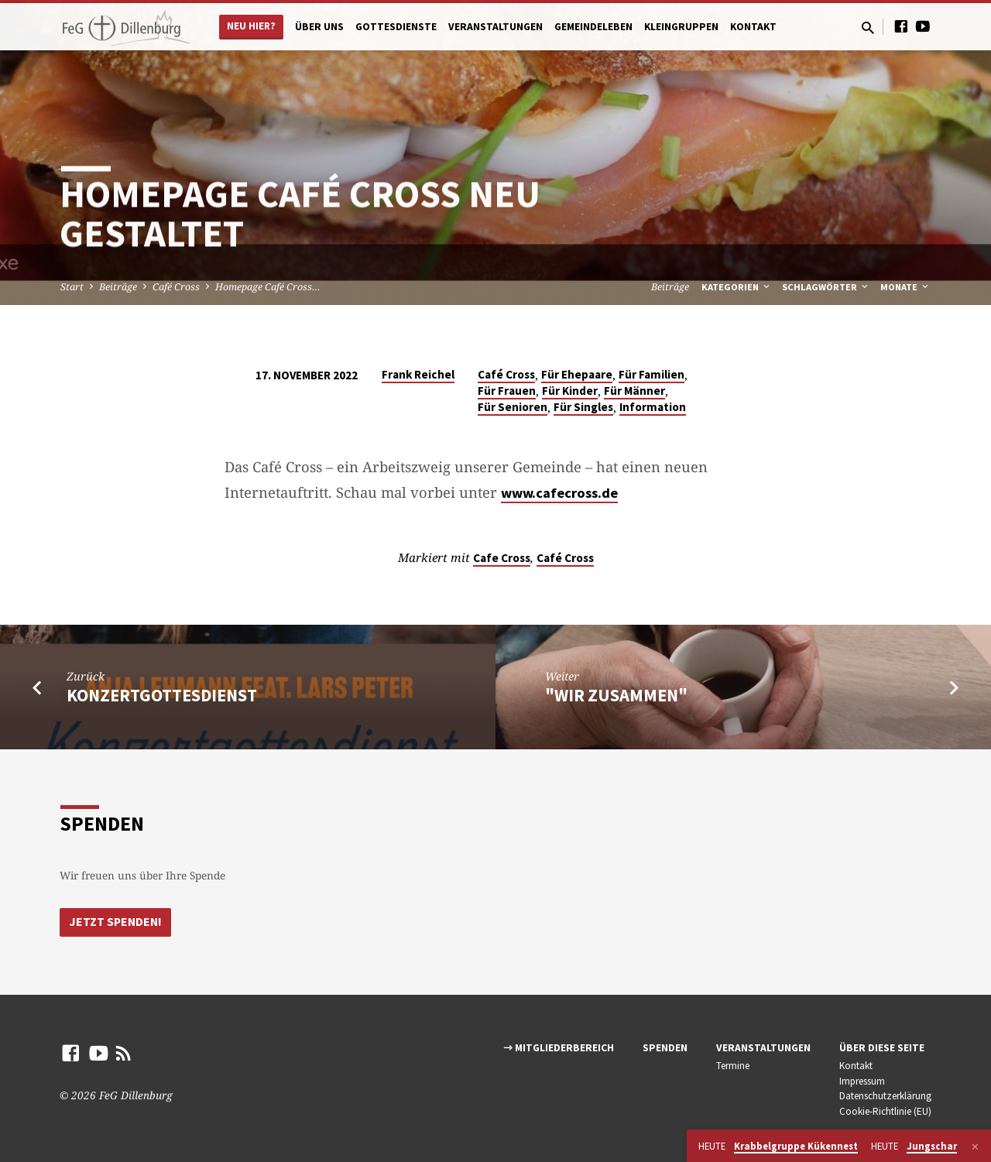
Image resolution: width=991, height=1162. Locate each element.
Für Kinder (570, 390)
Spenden (665, 1047)
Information (652, 406)
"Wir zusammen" (616, 695)
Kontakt (753, 26)
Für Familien (651, 374)
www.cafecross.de (559, 493)
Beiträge (118, 286)
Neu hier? (251, 26)
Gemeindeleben (593, 26)
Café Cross (176, 286)
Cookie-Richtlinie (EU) (885, 1111)
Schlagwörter (826, 287)
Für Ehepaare (576, 374)
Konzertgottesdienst (162, 695)
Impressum (862, 1081)
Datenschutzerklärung (885, 1096)
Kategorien (736, 287)
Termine (732, 1065)
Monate (905, 287)
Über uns (319, 26)
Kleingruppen (681, 26)
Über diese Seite (881, 1047)
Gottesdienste (396, 26)
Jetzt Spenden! (117, 921)
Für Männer (634, 390)
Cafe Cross (501, 557)
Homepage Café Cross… (268, 286)
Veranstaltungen (495, 26)
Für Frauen (507, 390)
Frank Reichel (418, 374)
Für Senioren (512, 406)
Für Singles (583, 406)
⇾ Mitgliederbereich (558, 1047)
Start (72, 286)
